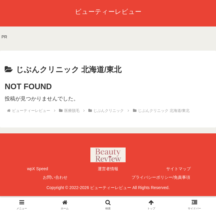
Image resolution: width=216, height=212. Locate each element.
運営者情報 (108, 168)
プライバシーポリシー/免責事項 (160, 177)
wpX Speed (37, 168)
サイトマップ (178, 168)
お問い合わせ (55, 177)
